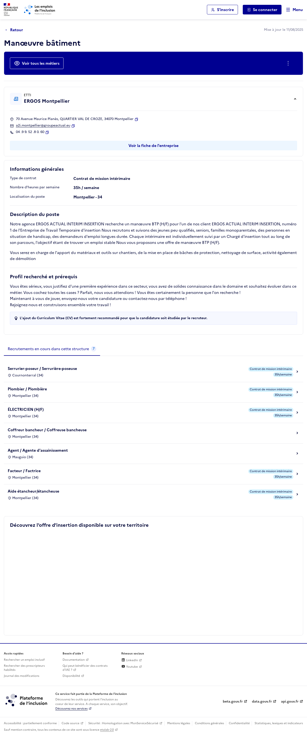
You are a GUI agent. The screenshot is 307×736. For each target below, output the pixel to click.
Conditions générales (209, 723)
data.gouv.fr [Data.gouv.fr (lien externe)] (262, 701)
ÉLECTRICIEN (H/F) (26, 409)
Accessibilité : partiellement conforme (30, 723)
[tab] (52, 349)
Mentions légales (178, 723)
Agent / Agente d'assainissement (38, 450)
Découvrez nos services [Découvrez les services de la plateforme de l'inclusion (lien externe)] (71, 708)
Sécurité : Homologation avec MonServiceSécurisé (123, 723)
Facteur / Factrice (24, 471)
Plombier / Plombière (27, 389)
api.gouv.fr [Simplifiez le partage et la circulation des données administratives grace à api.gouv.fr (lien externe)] (290, 701)
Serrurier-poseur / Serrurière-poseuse (42, 368)
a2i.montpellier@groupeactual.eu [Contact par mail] (43, 125)
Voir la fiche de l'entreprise (153, 145)
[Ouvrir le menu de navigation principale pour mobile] (292, 10)
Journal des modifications (21, 676)
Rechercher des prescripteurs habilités (24, 668)
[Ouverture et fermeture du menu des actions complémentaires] (289, 63)
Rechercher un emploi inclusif (24, 660)
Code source (70, 723)
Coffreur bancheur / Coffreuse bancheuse (47, 430)
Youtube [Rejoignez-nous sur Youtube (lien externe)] (129, 667)
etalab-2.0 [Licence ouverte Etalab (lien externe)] (107, 730)
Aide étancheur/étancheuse (33, 491)
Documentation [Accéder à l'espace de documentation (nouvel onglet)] (74, 660)
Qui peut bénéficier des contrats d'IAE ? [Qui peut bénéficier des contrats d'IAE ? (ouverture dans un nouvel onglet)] (85, 668)
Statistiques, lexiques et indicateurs (279, 723)
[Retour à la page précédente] (15, 30)
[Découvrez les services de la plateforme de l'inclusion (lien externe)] (27, 700)
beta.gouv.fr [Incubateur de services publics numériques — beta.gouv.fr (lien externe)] (233, 701)
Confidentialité (239, 723)
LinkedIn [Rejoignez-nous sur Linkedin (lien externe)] (129, 660)
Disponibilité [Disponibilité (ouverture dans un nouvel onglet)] (71, 676)
